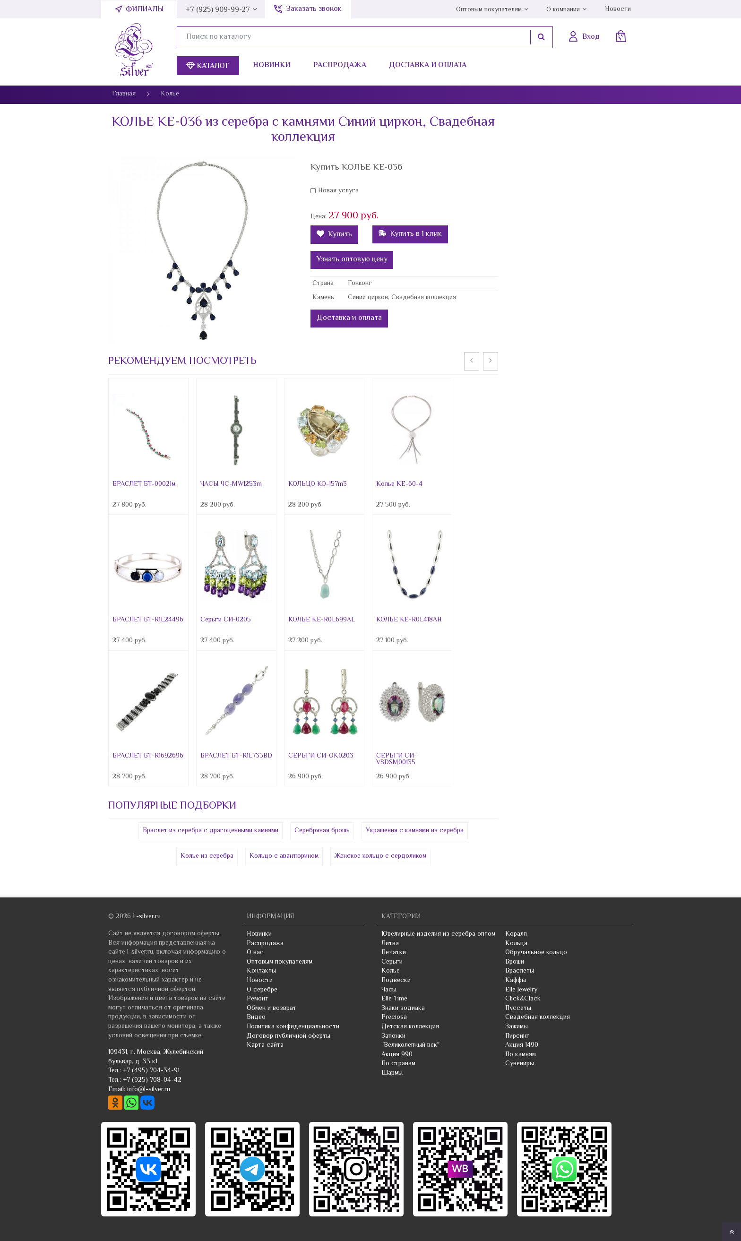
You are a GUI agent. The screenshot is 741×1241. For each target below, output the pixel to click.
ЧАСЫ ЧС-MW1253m (231, 484)
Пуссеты (518, 1008)
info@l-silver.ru (148, 1090)
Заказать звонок (314, 9)
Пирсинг (517, 1036)
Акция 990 (397, 1055)
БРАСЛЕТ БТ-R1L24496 (147, 620)
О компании (563, 10)
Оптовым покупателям (489, 10)
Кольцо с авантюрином (284, 856)
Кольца (516, 944)
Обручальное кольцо (536, 953)
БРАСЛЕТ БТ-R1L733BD (236, 756)
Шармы (392, 1073)
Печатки (393, 953)
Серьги (392, 962)
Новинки (271, 65)
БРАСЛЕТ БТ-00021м (143, 484)
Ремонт (257, 999)
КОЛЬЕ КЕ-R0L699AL (321, 620)
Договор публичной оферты (288, 1036)
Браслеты (519, 971)
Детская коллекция (410, 1027)
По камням (520, 1055)
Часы (388, 990)
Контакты (261, 971)
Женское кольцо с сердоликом (380, 856)
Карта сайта (265, 1045)
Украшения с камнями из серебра (415, 831)
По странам (398, 1064)
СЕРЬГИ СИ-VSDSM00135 (396, 759)
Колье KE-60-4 (399, 484)
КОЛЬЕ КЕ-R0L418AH (409, 620)
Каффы (515, 980)
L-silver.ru (147, 917)
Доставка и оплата (427, 65)
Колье (390, 971)
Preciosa (394, 1017)
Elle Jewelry (521, 990)
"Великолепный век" (410, 1045)
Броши (514, 962)
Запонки (393, 1036)
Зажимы (516, 1027)
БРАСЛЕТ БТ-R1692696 (147, 756)
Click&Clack (523, 999)
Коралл (516, 934)
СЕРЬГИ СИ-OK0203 (320, 756)
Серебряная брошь (322, 831)
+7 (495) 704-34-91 (151, 1071)
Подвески (396, 980)
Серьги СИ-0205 (225, 620)
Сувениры (519, 1064)
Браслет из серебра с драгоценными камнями (210, 831)
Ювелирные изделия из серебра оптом (438, 934)
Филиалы (145, 10)
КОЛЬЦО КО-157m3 (317, 484)
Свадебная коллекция (537, 1017)
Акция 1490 (521, 1045)
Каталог (208, 66)
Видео (256, 1017)
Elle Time (394, 999)
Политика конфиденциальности (293, 1027)
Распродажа (339, 65)
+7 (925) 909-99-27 (218, 10)
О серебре (262, 990)
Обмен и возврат (271, 1008)
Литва (390, 944)
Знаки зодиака (403, 1008)
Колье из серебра (207, 856)
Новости (618, 9)
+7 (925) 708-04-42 (152, 1080)
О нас (255, 953)
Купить (334, 235)
